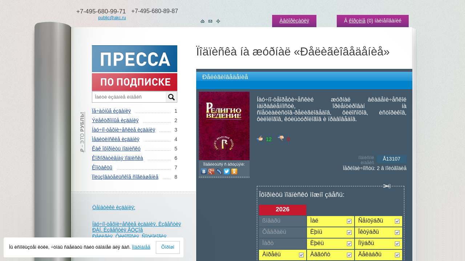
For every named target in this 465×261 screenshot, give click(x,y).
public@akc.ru (112, 17)
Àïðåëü (271, 254)
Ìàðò (268, 243)
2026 (283, 209)
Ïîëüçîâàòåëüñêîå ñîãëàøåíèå (125, 177)
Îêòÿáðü (368, 232)
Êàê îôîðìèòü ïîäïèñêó (116, 149)
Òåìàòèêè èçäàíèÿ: (113, 207)
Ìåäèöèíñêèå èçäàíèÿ (116, 139)
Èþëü (317, 243)
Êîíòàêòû (102, 167)
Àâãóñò (320, 254)
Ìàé (314, 221)
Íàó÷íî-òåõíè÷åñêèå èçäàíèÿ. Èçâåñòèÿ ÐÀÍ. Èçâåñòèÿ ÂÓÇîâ (136, 227)
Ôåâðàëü (274, 232)
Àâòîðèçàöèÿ (294, 21)
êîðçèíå (357, 21)
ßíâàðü (271, 221)
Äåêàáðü (369, 254)
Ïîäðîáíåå (141, 247)
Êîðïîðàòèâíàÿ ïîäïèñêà (117, 158)
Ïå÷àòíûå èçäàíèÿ (111, 111)
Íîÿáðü (366, 243)
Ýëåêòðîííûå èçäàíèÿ (115, 120)
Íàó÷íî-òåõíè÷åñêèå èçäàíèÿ (123, 130)
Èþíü (316, 232)
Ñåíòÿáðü (370, 221)
